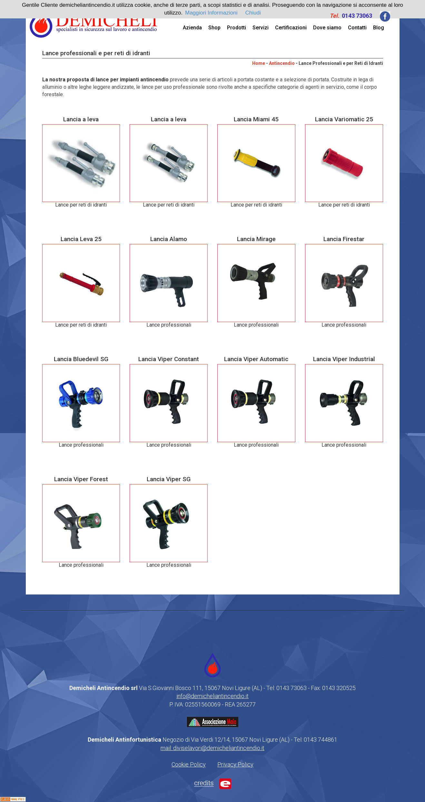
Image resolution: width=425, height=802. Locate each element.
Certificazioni (291, 28)
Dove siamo (327, 28)
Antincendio (282, 63)
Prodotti (236, 28)
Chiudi (253, 13)
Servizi (260, 28)
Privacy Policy (235, 764)
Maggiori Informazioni (211, 13)
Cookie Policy (189, 764)
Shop (214, 28)
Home (258, 63)
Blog (378, 28)
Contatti (357, 28)
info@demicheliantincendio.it (212, 696)
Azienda (192, 28)
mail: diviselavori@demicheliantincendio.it (212, 748)
